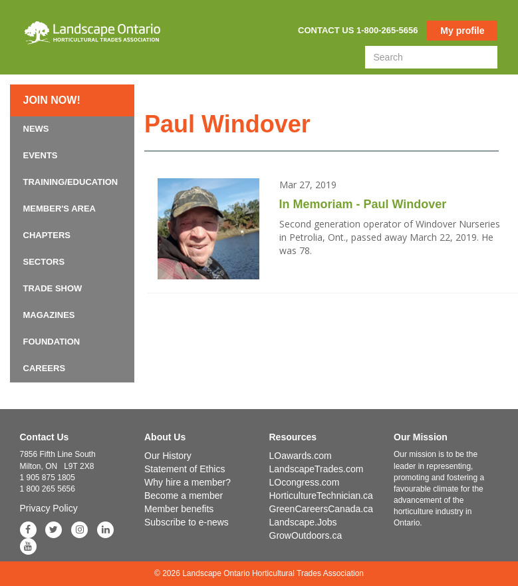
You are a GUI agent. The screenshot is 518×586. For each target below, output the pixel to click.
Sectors (44, 262)
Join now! (51, 100)
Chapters (47, 235)
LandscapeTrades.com (316, 469)
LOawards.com (300, 455)
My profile (462, 30)
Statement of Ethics (184, 469)
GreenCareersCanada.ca (321, 509)
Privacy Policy (49, 508)
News (36, 129)
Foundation (51, 342)
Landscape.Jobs (303, 522)
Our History (168, 455)
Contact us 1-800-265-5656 (358, 30)
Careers (44, 368)
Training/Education (70, 182)
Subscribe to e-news (186, 522)
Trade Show (52, 288)
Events (40, 155)
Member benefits (178, 509)
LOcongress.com (304, 482)
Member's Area (59, 209)
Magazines (49, 315)
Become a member (183, 495)
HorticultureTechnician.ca (321, 495)
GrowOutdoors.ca (305, 535)
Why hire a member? (187, 482)
